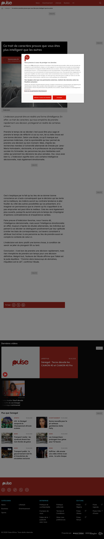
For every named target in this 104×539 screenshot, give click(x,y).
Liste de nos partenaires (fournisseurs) (35, 91)
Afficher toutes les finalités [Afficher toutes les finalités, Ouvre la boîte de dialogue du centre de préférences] (42, 97)
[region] (52, 78)
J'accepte (59, 97)
